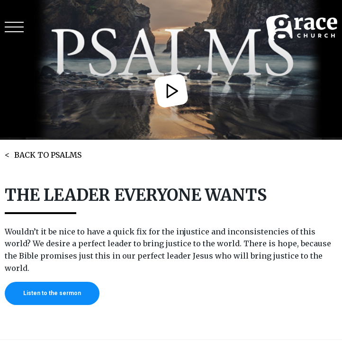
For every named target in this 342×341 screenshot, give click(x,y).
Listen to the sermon (52, 293)
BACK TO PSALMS (47, 155)
